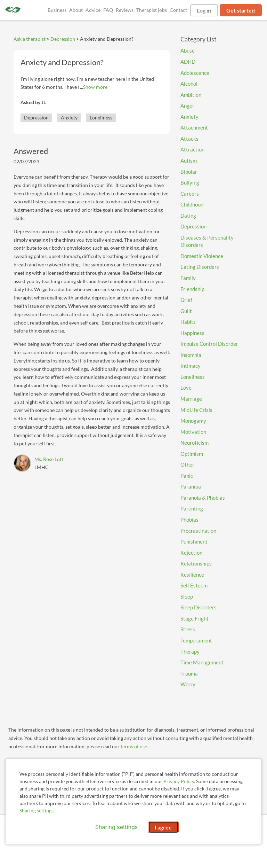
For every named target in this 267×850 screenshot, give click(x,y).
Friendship (192, 289)
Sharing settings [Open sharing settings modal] (116, 827)
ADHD (187, 62)
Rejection (191, 552)
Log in (204, 10)
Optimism (191, 454)
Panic (186, 476)
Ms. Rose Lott (48, 459)
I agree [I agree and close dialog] (163, 827)
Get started (240, 10)
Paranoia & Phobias (202, 497)
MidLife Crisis (196, 410)
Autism (188, 160)
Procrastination (198, 531)
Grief (186, 300)
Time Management (202, 662)
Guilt (186, 311)
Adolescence (194, 73)
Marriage (191, 399)
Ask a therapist (30, 39)
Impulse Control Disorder (209, 344)
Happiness (192, 333)
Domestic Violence (201, 256)
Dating (188, 215)
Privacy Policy (178, 781)
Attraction (192, 149)
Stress (187, 629)
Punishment (194, 541)
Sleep (186, 596)
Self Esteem (194, 585)
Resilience (192, 574)
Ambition (190, 95)
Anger (187, 105)
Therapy (190, 651)
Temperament (196, 640)
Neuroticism (194, 442)
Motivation (193, 432)
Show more (95, 87)
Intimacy (190, 365)
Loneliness (101, 117)
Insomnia (190, 355)
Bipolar (188, 172)
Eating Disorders (199, 267)
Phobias (189, 519)
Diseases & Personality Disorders (207, 241)
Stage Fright (194, 618)
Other (187, 464)
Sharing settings (36, 810)
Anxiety (69, 117)
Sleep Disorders (198, 607)
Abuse (187, 50)
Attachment (194, 127)
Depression (62, 39)
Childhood (191, 204)
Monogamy (193, 421)
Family (188, 278)
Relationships (196, 563)
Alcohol (188, 83)
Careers (189, 193)
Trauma (189, 673)
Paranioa (190, 486)
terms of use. (134, 746)
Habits (188, 322)
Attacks (189, 138)
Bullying (189, 182)
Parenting (191, 508)
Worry (187, 684)
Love (186, 387)
